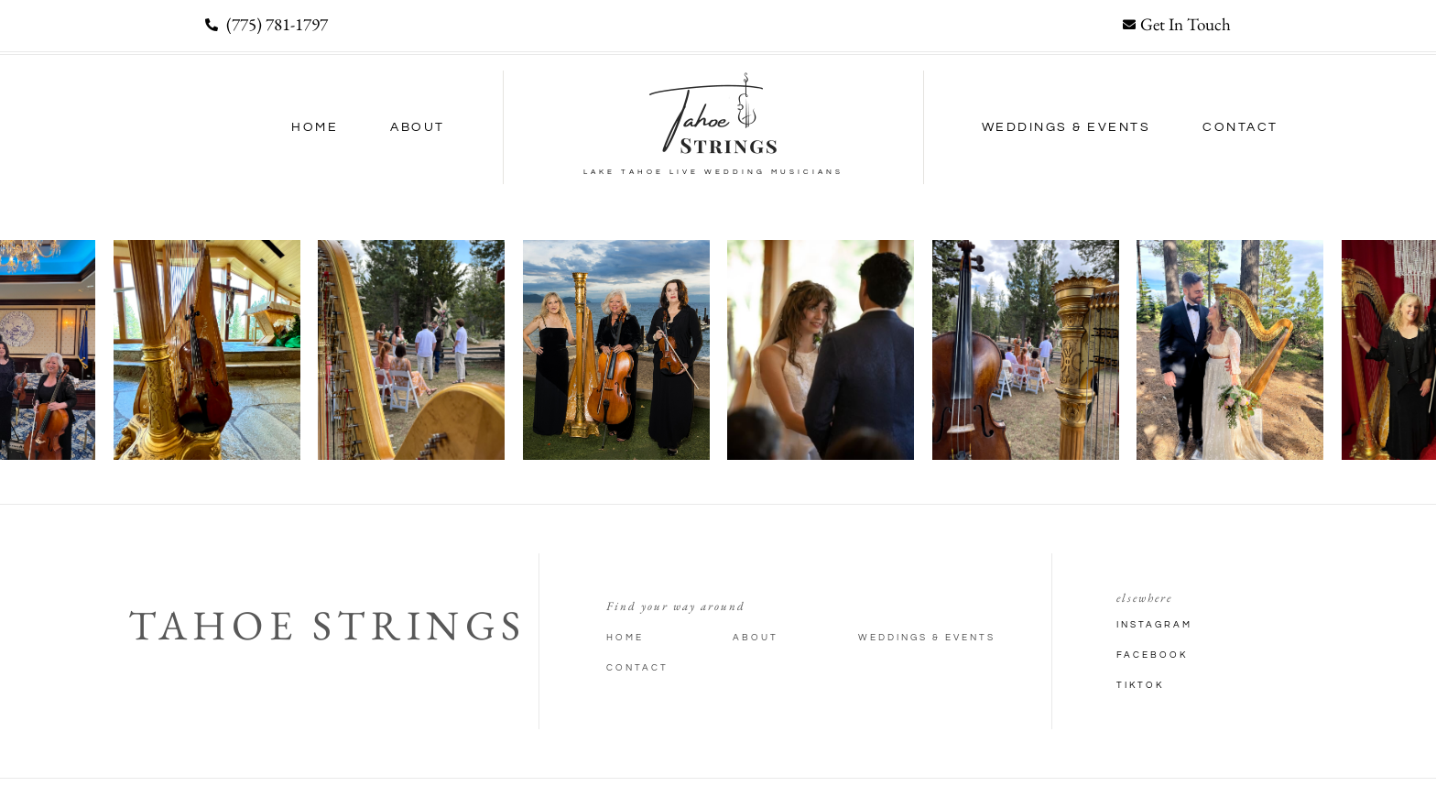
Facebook (1152, 655)
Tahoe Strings (327, 624)
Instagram (1154, 624)
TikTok (1140, 685)
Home (314, 127)
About (417, 127)
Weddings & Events (1066, 127)
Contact (1240, 127)
